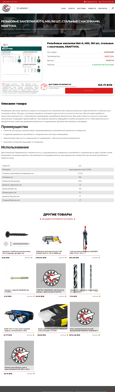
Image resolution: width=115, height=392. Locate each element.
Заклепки (37, 29)
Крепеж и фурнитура (24, 29)
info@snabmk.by (91, 1)
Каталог (12, 29)
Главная (4, 29)
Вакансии (47, 377)
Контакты (102, 8)
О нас (63, 8)
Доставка (81, 8)
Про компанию (49, 359)
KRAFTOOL (109, 56)
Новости (92, 8)
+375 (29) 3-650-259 (107, 1)
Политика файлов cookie (10, 374)
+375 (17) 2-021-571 (90, 363)
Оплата (71, 8)
